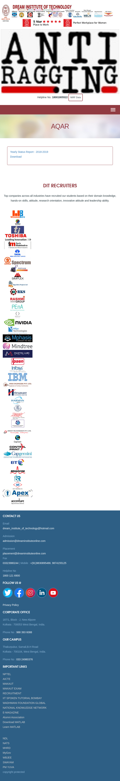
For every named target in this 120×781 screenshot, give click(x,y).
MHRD (6, 747)
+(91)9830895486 (40, 563)
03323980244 (11, 563)
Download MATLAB (14, 722)
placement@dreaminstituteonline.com (24, 553)
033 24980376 (24, 659)
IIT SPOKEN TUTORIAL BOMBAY (22, 698)
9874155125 (59, 563)
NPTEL (7, 674)
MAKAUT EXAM (12, 688)
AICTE (6, 678)
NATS (6, 743)
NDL (5, 738)
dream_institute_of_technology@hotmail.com (28, 528)
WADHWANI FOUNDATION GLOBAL (24, 702)
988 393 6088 (24, 632)
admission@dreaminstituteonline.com (24, 540)
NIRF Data (75, 97)
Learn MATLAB (11, 726)
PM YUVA (8, 767)
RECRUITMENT (12, 693)
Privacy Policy (11, 604)
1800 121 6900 (11, 575)
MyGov (7, 752)
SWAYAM (8, 762)
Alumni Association (13, 717)
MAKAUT (8, 683)
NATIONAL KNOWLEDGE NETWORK (25, 707)
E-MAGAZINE (11, 712)
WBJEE (7, 757)
